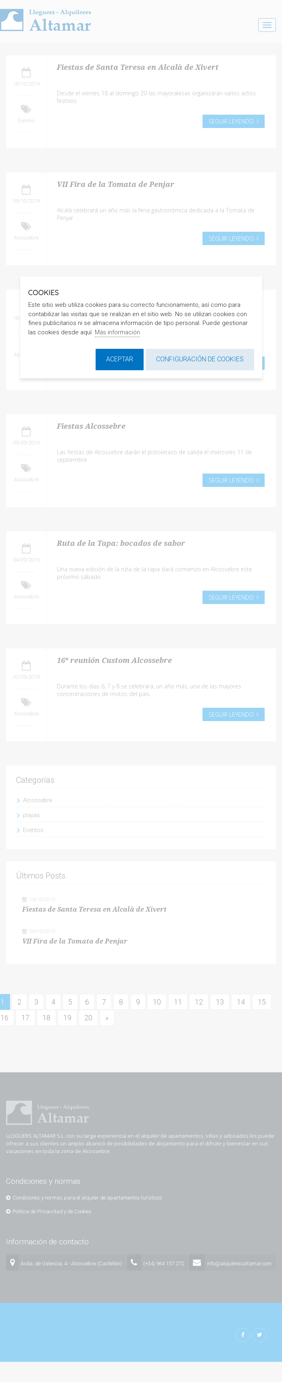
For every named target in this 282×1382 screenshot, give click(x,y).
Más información (117, 332)
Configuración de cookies (200, 359)
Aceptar (119, 359)
